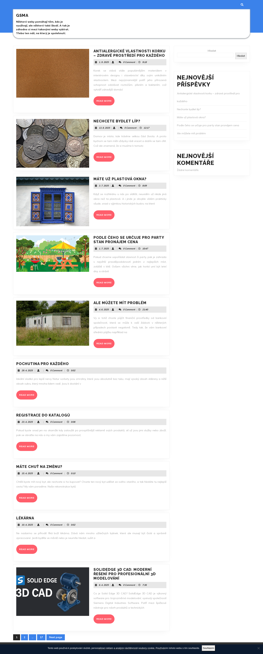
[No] (258, 648)
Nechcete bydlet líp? (117, 121)
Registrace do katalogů (43, 415)
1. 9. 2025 (104, 62)
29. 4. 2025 (27, 370)
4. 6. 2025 (104, 309)
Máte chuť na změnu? (39, 466)
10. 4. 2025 (27, 524)
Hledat (212, 50)
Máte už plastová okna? (120, 179)
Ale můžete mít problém (120, 303)
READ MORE (105, 102)
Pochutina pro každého (42, 364)
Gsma (22, 15)
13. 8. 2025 (104, 127)
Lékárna (25, 518)
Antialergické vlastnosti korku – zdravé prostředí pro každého (129, 53)
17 (42, 638)
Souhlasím (208, 648)
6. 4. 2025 (104, 585)
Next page (55, 637)
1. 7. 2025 (104, 248)
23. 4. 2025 (27, 421)
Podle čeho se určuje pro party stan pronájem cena (129, 239)
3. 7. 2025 (104, 185)
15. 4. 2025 (27, 473)
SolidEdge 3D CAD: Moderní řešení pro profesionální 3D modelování (125, 573)
